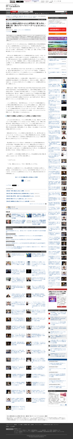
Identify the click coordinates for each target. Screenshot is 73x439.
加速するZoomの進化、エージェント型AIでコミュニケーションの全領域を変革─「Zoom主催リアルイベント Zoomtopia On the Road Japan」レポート (39, 272)
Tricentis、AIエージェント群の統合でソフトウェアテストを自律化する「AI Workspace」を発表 (18, 221)
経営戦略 (9, 208)
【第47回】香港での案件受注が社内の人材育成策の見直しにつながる (20, 193)
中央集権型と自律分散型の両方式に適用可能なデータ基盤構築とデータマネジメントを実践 (18, 375)
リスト (18, 31)
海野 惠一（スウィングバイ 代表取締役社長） (22, 29)
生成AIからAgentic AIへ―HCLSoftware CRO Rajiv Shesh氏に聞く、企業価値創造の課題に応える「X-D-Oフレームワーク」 (54, 138)
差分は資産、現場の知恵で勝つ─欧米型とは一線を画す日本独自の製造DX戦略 (18, 343)
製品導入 (35, 1)
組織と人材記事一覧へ (42, 19)
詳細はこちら (62, 404)
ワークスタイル (31, 13)
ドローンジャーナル (60, 431)
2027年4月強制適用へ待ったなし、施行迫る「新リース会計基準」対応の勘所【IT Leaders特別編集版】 (26, 231)
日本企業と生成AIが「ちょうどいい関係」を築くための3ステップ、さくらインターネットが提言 (38, 391)
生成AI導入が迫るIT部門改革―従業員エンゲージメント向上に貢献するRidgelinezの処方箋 (38, 279)
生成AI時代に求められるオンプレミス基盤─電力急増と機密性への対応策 (18, 287)
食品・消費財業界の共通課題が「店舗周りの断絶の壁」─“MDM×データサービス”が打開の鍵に (38, 295)
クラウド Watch (49, 430)
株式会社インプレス (17, 428)
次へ (28, 181)
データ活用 (25, 13)
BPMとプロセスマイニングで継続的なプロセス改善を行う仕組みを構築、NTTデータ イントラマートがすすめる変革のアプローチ (54, 162)
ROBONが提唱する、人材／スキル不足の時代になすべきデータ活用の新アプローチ (18, 359)
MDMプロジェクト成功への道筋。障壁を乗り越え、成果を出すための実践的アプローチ (18, 351)
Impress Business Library (53, 23)
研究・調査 (59, 1)
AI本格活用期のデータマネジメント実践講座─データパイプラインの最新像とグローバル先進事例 (38, 383)
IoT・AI (55, 1)
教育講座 (50, 2)
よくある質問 (12, 426)
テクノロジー (21, 11)
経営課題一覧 (15, 16)
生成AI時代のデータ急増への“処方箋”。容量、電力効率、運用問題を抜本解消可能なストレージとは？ (18, 327)
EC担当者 (47, 1)
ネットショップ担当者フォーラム (20, 431)
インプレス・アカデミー (18, 432)
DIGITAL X (54, 431)
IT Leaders (13, 6)
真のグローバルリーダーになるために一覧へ (38, 203)
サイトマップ (56, 424)
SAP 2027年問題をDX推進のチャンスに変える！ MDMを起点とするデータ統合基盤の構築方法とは (18, 319)
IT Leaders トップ (9, 16)
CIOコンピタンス (45, 13)
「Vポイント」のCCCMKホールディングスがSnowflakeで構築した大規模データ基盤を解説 (38, 367)
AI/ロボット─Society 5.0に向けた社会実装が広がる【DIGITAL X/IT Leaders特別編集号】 (24, 239)
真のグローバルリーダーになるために (30, 16)
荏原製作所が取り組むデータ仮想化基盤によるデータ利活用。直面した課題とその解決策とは (18, 391)
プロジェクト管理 (15, 208)
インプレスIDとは (52, 26)
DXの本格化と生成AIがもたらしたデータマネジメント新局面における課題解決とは (38, 375)
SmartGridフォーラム (56, 430)
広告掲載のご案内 (27, 424)
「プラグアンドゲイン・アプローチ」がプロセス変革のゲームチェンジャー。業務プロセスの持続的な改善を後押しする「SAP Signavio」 (38, 305)
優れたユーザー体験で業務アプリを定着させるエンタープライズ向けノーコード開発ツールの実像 (18, 263)
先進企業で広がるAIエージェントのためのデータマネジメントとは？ (18, 255)
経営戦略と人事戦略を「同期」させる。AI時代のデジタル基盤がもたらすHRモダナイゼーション (39, 215)
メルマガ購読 (20, 424)
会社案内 (32, 424)
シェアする (8, 31)
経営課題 (14, 11)
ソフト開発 (51, 1)
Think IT (29, 430)
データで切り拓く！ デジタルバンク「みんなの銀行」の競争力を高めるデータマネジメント (39, 343)
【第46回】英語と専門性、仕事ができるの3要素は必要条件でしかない (20, 196)
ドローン (47, 2)
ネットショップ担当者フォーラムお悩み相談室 (34, 431)
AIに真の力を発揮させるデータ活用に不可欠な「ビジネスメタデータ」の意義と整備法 (38, 319)
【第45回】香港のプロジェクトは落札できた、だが (16, 198)
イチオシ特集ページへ (61, 306)
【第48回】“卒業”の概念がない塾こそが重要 (15, 190)
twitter (7, 9)
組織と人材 (38, 13)
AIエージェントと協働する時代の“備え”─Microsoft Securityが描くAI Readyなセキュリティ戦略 (38, 287)
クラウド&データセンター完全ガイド (20, 430)
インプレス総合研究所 (42, 430)
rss (10, 9)
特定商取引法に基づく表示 (48, 424)
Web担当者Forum (34, 430)
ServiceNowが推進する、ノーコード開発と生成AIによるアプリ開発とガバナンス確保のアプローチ (38, 351)
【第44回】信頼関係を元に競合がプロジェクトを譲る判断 (17, 201)
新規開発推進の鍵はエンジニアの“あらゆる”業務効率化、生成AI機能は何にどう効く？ (38, 335)
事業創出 (19, 13)
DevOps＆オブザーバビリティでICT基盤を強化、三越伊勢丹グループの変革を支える (18, 367)
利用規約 (15, 424)
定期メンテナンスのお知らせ (53, 68)
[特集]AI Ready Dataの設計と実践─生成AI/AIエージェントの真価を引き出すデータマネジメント (57, 293)
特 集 (29, 11)
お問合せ (7, 426)
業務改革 (14, 13)
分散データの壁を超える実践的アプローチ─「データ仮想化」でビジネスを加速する (18, 383)
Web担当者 (43, 1)
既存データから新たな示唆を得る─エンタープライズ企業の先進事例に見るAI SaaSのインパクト (38, 327)
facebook (8, 9)
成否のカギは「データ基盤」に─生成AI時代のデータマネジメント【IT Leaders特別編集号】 (24, 235)
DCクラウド (27, 1)
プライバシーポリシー (38, 424)
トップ (8, 12)
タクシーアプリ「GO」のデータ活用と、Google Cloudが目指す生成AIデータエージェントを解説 (18, 335)
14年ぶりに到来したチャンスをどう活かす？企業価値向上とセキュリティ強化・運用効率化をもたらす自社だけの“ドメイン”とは (54, 117)
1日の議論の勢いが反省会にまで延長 (26, 177)
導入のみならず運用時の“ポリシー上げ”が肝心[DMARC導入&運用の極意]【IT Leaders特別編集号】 (26, 243)
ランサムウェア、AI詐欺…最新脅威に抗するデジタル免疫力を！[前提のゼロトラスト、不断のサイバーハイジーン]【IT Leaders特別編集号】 (26, 247)
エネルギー (43, 2)
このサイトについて (9, 424)
